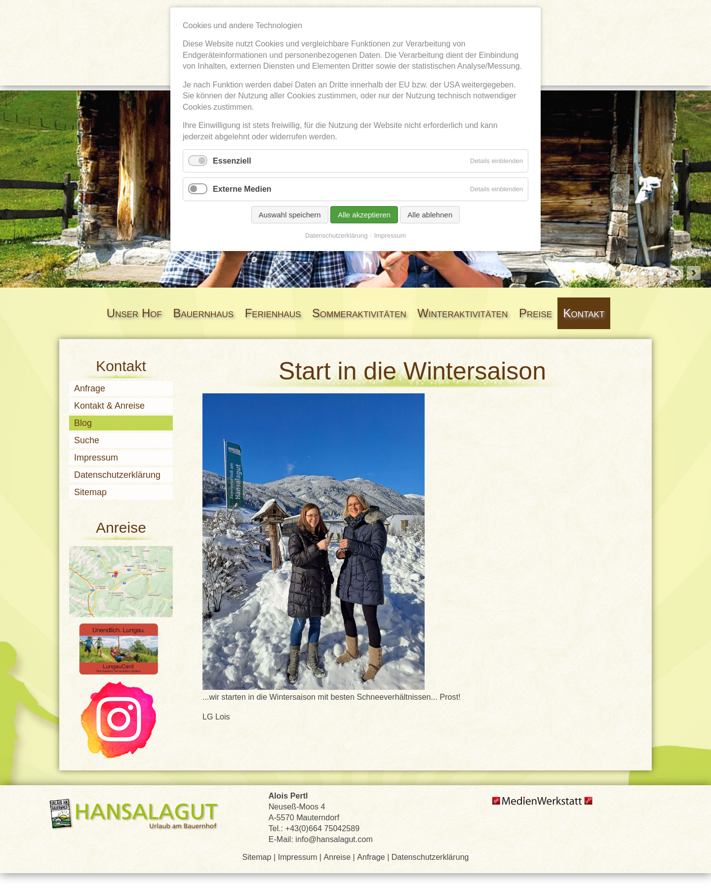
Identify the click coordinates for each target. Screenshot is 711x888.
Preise (535, 313)
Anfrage (89, 388)
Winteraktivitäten (462, 313)
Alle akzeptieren (364, 215)
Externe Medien (242, 188)
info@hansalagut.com (334, 839)
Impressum (96, 458)
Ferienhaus (273, 313)
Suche (86, 440)
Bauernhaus (203, 313)
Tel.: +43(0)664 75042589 (314, 828)
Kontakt (584, 313)
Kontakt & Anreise (109, 406)
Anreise (337, 856)
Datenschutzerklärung (117, 475)
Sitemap (90, 492)
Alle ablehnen (429, 215)
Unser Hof (134, 313)
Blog (83, 423)
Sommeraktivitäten (359, 313)
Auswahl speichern (290, 215)
